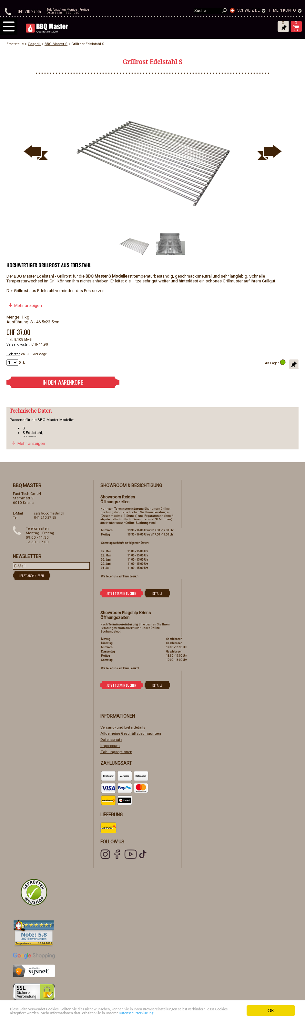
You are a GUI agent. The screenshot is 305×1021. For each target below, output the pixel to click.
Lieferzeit (13, 354)
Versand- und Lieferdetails (122, 727)
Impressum (110, 745)
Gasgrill (34, 44)
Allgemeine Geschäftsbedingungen (130, 733)
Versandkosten (17, 344)
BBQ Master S (56, 44)
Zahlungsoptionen (116, 752)
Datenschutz (111, 739)
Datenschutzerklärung (86, 1013)
